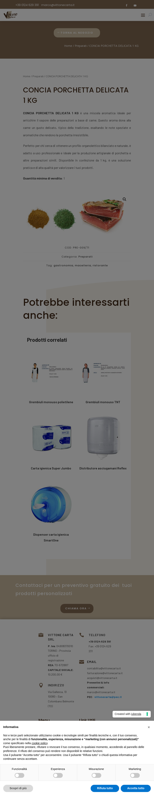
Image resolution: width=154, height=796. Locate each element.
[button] (149, 727)
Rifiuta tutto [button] (105, 788)
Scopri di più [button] (18, 788)
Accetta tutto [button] (135, 788)
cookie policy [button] (40, 743)
